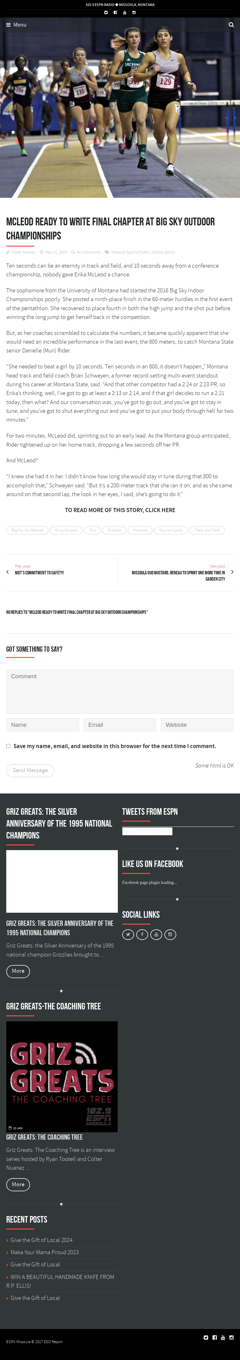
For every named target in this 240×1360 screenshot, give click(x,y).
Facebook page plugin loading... (149, 882)
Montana (140, 530)
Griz (92, 530)
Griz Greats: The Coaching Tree (44, 1137)
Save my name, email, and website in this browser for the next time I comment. (114, 746)
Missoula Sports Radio (129, 252)
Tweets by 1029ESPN (147, 831)
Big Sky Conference (27, 530)
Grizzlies (114, 530)
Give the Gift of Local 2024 (41, 1240)
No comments (88, 252)
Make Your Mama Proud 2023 (45, 1252)
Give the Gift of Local (35, 1264)
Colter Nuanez (23, 252)
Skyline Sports (163, 252)
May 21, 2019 (55, 252)
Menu (16, 25)
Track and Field (207, 530)
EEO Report (53, 1341)
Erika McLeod (66, 530)
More (18, 971)
